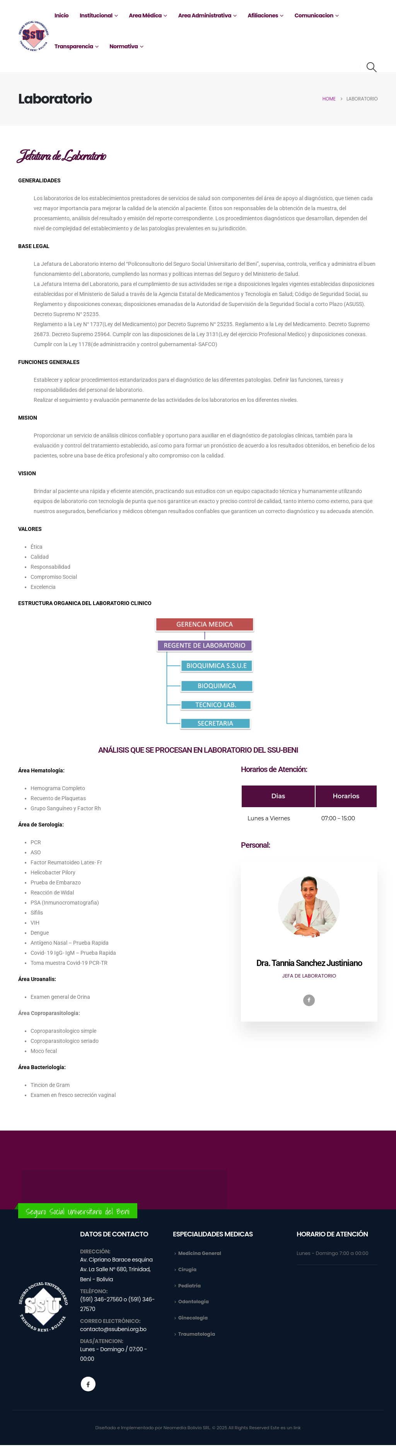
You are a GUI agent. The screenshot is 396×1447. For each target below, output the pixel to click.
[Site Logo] (33, 36)
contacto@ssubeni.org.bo (113, 1331)
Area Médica (145, 15)
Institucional (96, 15)
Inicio (61, 15)
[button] (372, 67)
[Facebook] (309, 1000)
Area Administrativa (204, 15)
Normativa (123, 46)
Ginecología (193, 1319)
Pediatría (189, 1286)
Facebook (88, 1386)
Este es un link (286, 1430)
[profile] (309, 950)
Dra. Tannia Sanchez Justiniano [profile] (309, 963)
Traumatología (197, 1335)
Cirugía (187, 1270)
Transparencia (74, 46)
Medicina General (200, 1253)
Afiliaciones (263, 15)
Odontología (194, 1302)
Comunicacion (314, 15)
